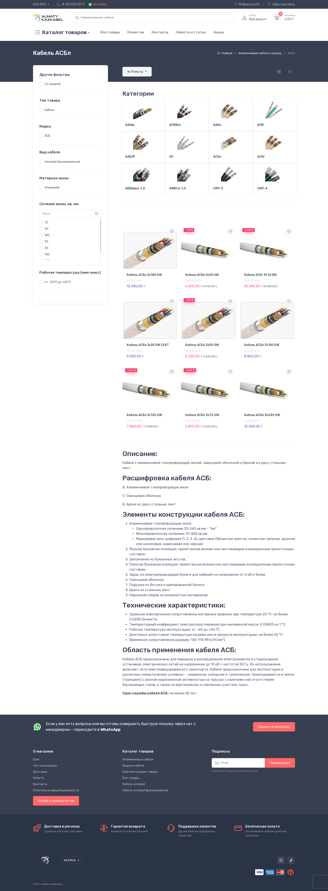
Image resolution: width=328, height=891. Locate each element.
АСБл (217, 156)
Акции (218, 32)
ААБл (217, 125)
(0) (246, 4)
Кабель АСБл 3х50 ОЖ (202, 345)
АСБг (261, 156)
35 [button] (46, 248)
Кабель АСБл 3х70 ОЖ (202, 415)
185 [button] (47, 235)
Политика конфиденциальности (56, 790)
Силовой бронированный (62, 162)
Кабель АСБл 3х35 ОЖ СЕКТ (148, 345)
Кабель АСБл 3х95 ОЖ (202, 275)
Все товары (110, 32)
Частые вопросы (45, 765)
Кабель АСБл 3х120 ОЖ (144, 415)
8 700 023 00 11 (73, 4)
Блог (36, 759)
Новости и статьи (191, 32)
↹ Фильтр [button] (135, 71)
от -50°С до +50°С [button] (58, 282)
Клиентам (135, 32)
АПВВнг (175, 125)
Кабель (50, 110)
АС (171, 156)
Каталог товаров (60, 32)
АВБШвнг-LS (135, 188)
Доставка (40, 772)
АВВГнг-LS (177, 188)
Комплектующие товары (140, 772)
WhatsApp (100, 4)
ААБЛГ (130, 156)
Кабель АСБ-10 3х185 (260, 275)
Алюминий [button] (52, 187)
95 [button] (46, 241)
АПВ (260, 125)
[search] (153, 17)
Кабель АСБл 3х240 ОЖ (262, 415)
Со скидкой (52, 84)
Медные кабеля (133, 765)
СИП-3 (218, 188)
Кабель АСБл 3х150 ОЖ (261, 345)
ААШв (129, 125)
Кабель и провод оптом (56, 801)
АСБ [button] (47, 136)
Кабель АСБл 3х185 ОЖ (144, 275)
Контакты (160, 32)
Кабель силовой (133, 784)
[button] (41, 84)
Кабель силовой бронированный (145, 790)
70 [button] (46, 222)
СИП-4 (262, 188)
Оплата (38, 778)
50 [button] (46, 229)
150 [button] (47, 254)
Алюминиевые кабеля (137, 759)
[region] (70, 84)
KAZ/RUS (39, 4)
